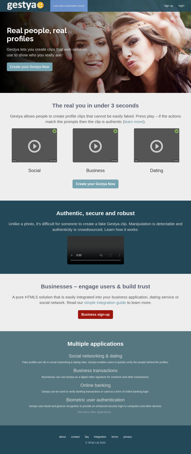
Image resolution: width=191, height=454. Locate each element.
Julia (136, 161)
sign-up (168, 5)
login (181, 5)
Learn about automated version (69, 6)
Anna (14, 161)
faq (86, 436)
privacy (127, 436)
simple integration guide (105, 302)
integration (100, 436)
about (62, 436)
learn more (133, 121)
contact (75, 436)
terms (114, 436)
